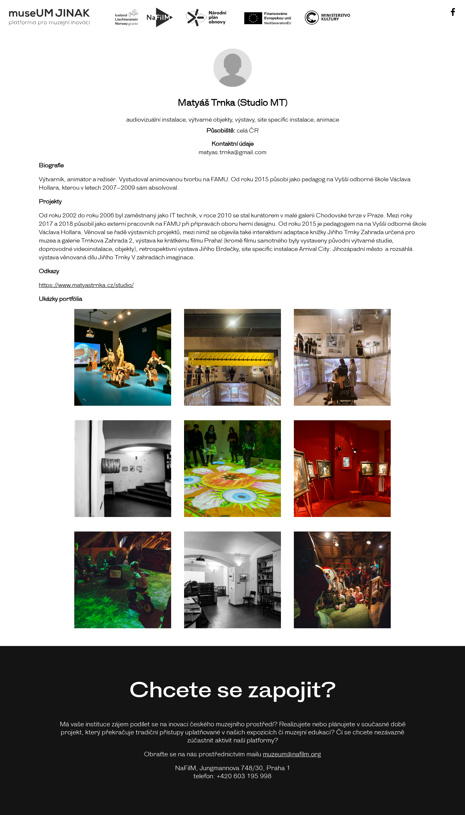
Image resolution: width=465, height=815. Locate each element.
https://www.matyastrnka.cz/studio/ (86, 284)
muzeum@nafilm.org (292, 753)
